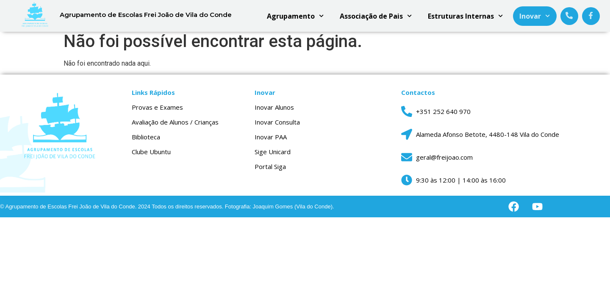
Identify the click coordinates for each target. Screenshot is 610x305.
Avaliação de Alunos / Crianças (175, 126)
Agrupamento (295, 15)
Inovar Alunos (274, 111)
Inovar (534, 15)
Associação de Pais (376, 15)
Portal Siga (270, 170)
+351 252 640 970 (443, 115)
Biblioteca (146, 140)
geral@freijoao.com (444, 161)
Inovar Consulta (277, 126)
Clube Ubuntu (151, 155)
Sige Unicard (273, 155)
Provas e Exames (157, 111)
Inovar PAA (271, 140)
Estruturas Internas (465, 15)
